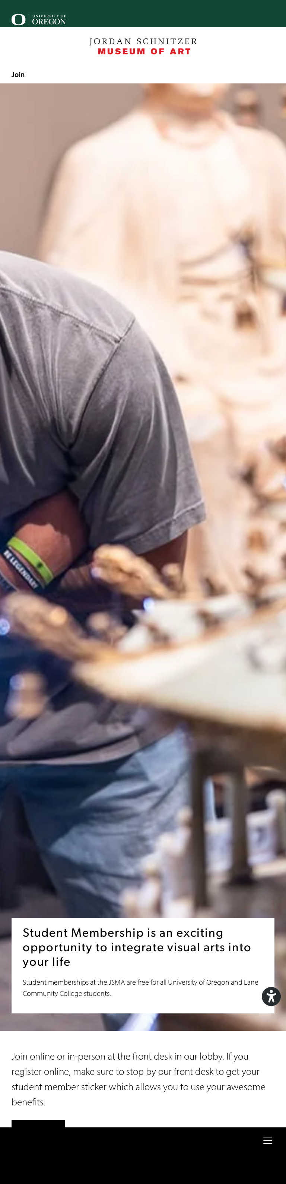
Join (18, 74)
